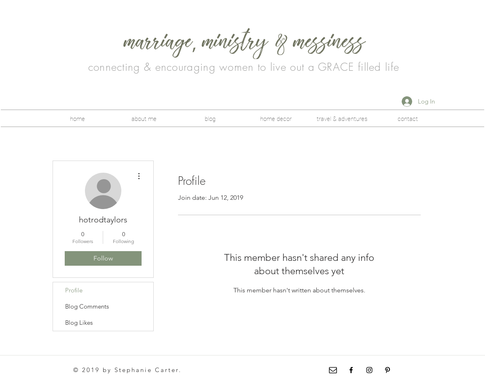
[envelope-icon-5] (333, 370)
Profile (74, 290)
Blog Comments (87, 306)
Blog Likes (79, 322)
